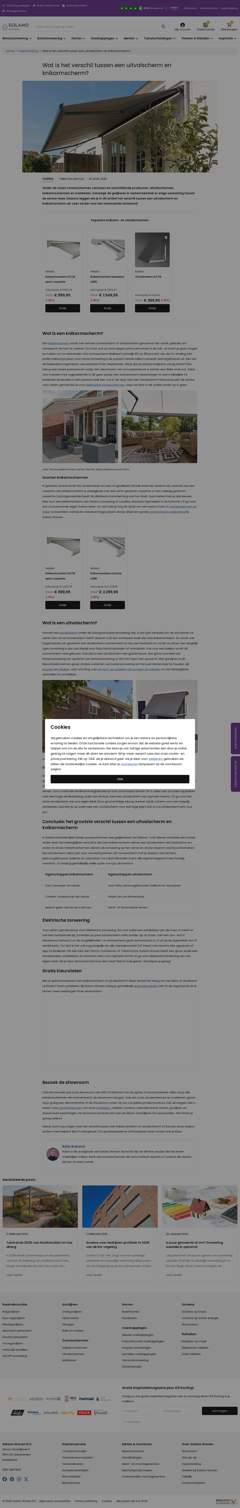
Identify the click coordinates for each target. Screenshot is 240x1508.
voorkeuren (129, 764)
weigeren (155, 759)
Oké (120, 779)
